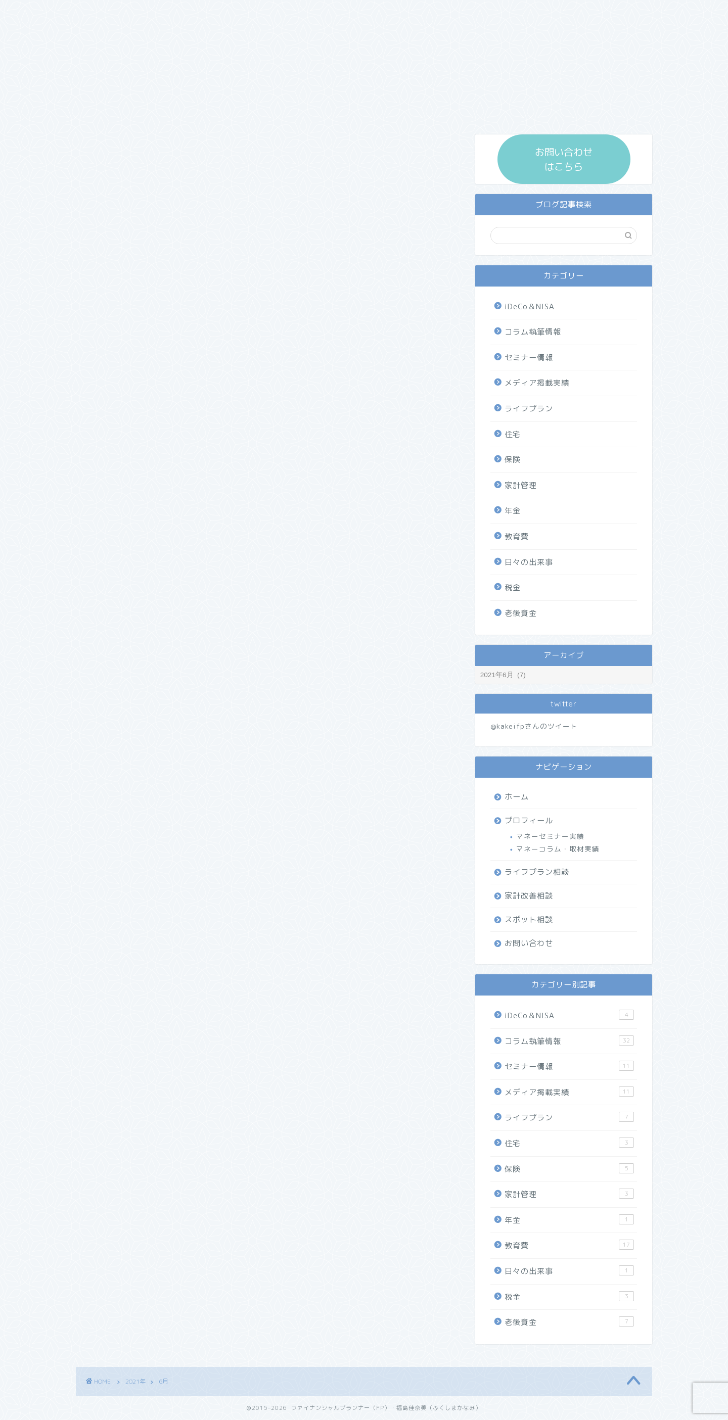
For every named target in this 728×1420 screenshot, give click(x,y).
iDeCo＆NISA (530, 306)
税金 (513, 587)
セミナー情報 (529, 357)
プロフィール (529, 820)
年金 (513, 510)
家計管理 (521, 485)
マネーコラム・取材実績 (558, 849)
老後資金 (521, 613)
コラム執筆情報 (533, 331)
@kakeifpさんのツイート (534, 726)
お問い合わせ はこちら (564, 159)
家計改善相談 (529, 895)
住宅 (513, 434)
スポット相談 (529, 919)
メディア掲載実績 (537, 382)
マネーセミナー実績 (550, 836)
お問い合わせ (529, 943)
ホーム (517, 796)
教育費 (517, 536)
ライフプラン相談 (537, 872)
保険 (513, 459)
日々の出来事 (529, 562)
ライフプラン (529, 408)
